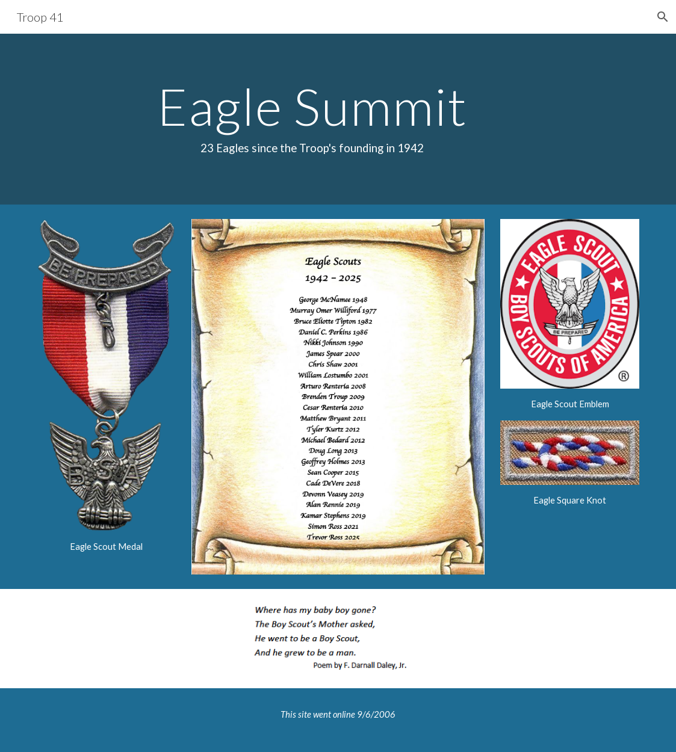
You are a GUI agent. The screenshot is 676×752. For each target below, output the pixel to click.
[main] (312, 119)
